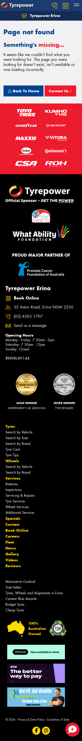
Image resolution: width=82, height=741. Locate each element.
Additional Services (19, 512)
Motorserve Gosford (20, 581)
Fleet (9, 542)
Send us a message (30, 325)
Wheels (12, 460)
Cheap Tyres (14, 610)
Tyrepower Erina (41, 15)
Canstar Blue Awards (21, 598)
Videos (11, 560)
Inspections (13, 489)
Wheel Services (17, 507)
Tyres (10, 426)
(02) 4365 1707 (28, 316)
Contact (12, 524)
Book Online (16, 530)
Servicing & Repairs (20, 495)
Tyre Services (15, 501)
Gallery (12, 554)
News (10, 548)
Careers (12, 536)
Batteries (11, 484)
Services (12, 478)
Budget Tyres (14, 604)
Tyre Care (12, 449)
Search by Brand (17, 443)
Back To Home (23, 91)
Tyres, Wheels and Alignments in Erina (34, 593)
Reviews (13, 565)
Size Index (13, 587)
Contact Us (60, 91)
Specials (12, 518)
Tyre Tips (12, 455)
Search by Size (16, 438)
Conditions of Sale (58, 719)
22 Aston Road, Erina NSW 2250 (43, 307)
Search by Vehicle (18, 432)
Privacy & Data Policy (31, 719)
